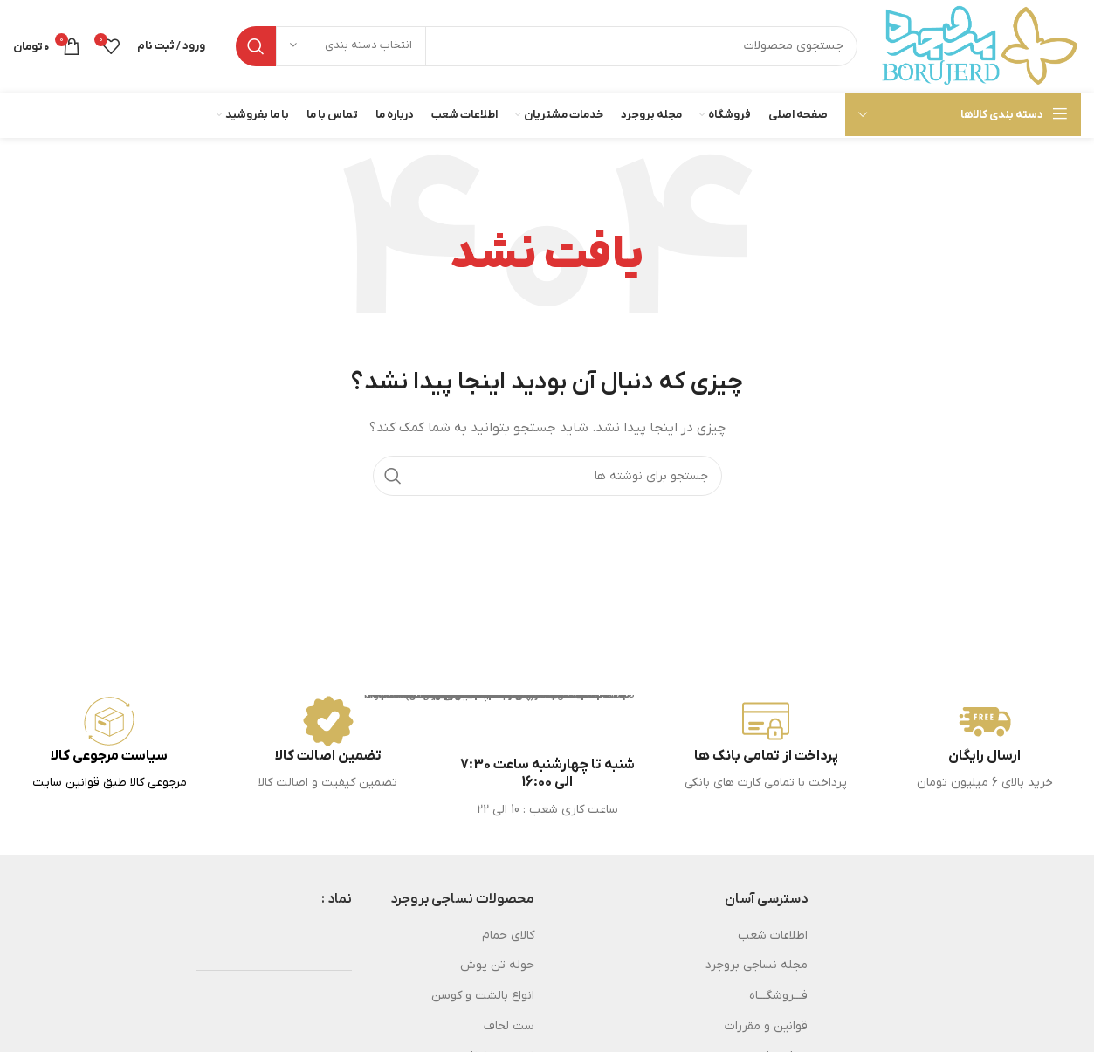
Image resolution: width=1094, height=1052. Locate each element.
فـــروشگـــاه (778, 995)
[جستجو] (546, 46)
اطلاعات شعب (773, 935)
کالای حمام (508, 935)
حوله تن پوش (497, 965)
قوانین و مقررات (766, 1026)
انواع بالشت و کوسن (482, 995)
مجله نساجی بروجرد (756, 965)
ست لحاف (509, 1026)
